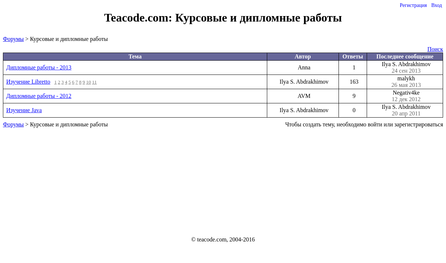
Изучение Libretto (28, 82)
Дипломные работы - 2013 (38, 67)
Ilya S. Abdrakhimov (406, 67)
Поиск (435, 49)
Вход (436, 5)
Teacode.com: (139, 17)
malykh (406, 81)
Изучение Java (24, 110)
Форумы (13, 39)
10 (88, 82)
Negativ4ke (406, 96)
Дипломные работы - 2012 (38, 96)
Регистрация (413, 5)
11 (94, 82)
